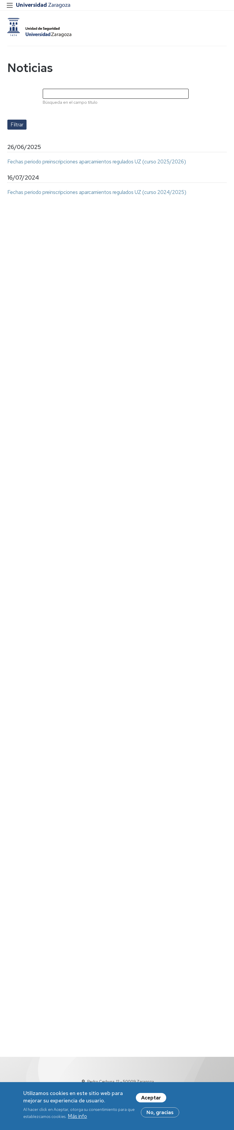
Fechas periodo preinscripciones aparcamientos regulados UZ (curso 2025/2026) (96, 161)
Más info (77, 1116)
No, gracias (160, 1112)
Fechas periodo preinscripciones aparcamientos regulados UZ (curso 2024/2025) (96, 192)
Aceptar (151, 1098)
